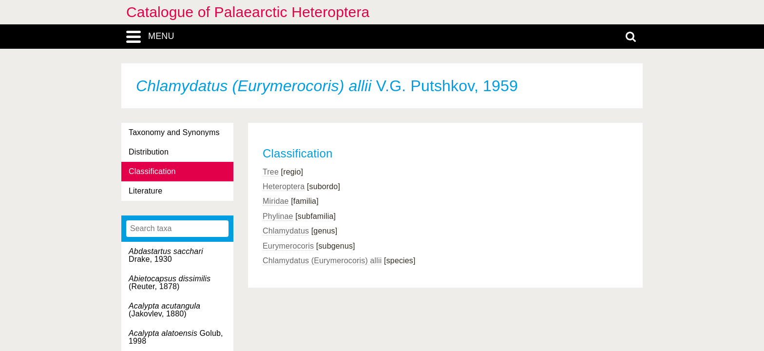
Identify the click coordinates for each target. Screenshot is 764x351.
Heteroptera (284, 186)
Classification (152, 171)
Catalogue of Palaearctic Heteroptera (247, 12)
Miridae (276, 201)
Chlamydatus (286, 231)
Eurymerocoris (288, 246)
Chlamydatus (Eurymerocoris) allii (322, 260)
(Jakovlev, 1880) (164, 310)
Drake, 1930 (166, 255)
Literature (145, 191)
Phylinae (278, 216)
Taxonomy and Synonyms (174, 132)
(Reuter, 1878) (169, 282)
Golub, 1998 (176, 337)
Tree (271, 172)
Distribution (149, 152)
